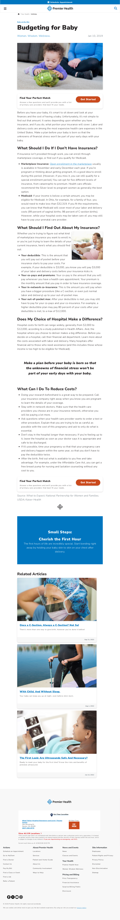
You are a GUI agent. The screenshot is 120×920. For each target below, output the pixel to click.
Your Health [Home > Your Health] (25, 14)
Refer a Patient (9, 881)
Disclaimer (96, 864)
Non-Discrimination (100, 868)
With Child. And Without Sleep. (40, 691)
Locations (37, 851)
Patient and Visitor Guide (43, 860)
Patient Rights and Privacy (102, 856)
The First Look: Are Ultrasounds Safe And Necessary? (54, 758)
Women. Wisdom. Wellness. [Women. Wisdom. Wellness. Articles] (33, 36)
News (64, 851)
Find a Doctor (8, 860)
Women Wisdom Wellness (72, 869)
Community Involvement (42, 868)
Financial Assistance (70, 883)
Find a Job (7, 877)
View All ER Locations (30, 833)
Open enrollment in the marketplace (71, 164)
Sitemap (95, 873)
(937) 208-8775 (28, 828)
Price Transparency (69, 878)
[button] (5, 8)
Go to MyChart (9, 856)
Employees (96, 851)
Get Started (88, 99)
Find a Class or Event (11, 873)
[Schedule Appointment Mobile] (60, 2)
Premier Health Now (70, 865)
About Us (36, 864)
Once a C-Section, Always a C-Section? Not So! (49, 625)
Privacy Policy (98, 860)
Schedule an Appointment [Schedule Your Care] (13, 851)
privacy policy (81, 908)
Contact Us (7, 864)
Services (36, 856)
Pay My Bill (7, 868)
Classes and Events (70, 856)
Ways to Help (38, 873)
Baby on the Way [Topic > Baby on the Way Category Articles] (23, 22)
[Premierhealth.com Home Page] (18, 14)
